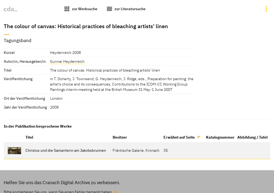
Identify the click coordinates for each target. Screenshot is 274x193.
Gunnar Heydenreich (67, 61)
